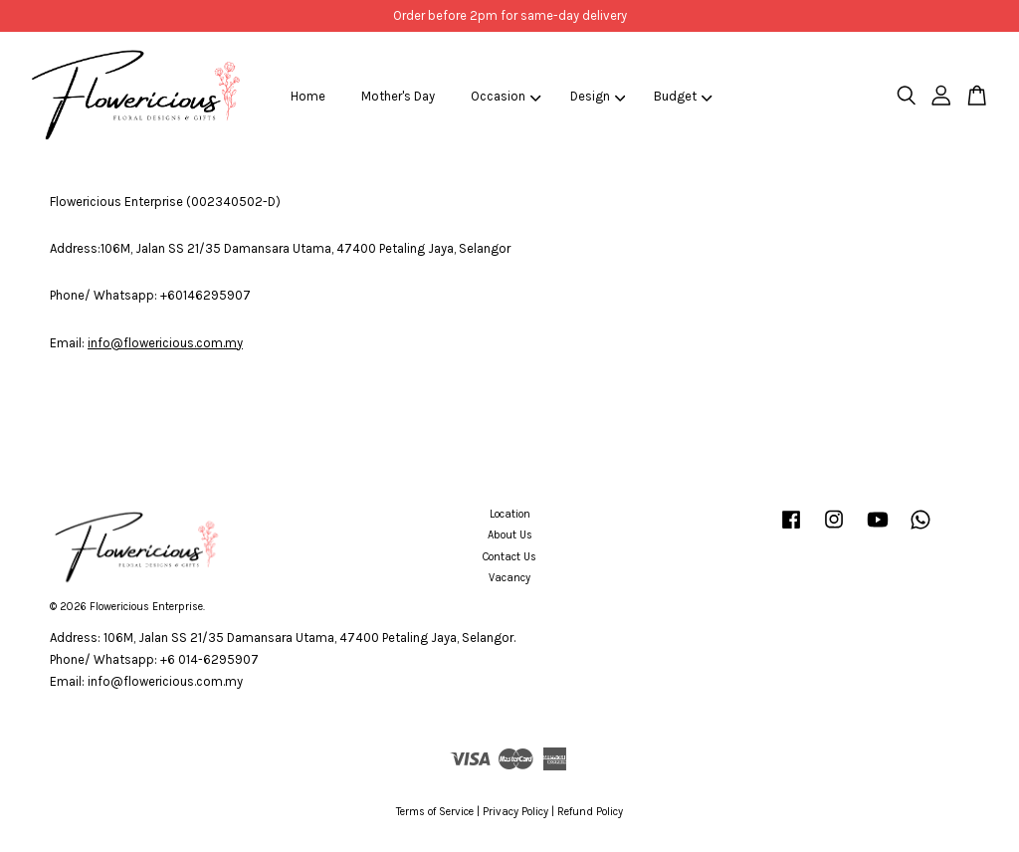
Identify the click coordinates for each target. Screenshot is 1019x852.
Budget (683, 96)
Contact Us (509, 556)
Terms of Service (435, 811)
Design (598, 96)
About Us (510, 535)
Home (308, 96)
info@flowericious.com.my (165, 342)
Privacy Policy (515, 811)
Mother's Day (398, 96)
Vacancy (509, 577)
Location (510, 514)
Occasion (506, 96)
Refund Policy (590, 811)
